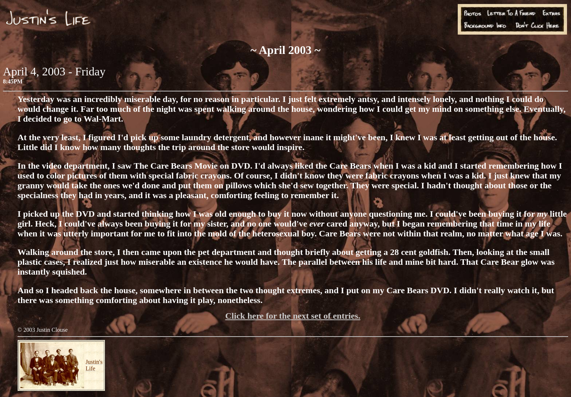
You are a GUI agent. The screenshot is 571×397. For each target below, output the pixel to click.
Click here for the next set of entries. (292, 316)
